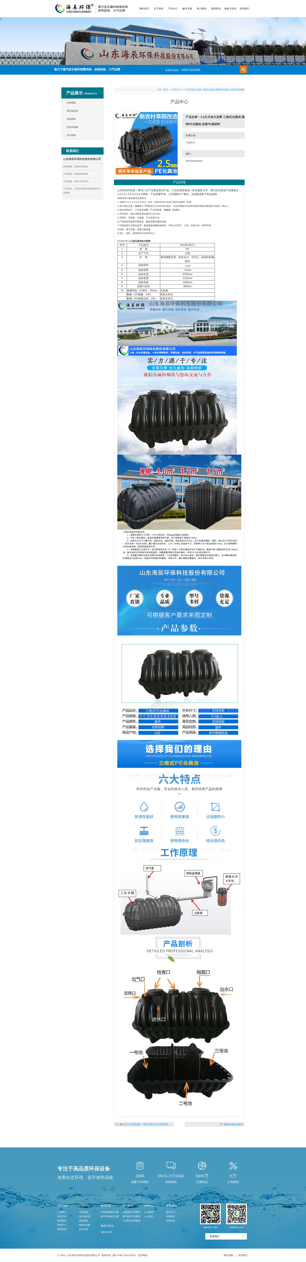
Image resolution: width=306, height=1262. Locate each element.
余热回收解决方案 (110, 1212)
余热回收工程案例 (131, 1212)
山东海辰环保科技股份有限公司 (83, 1255)
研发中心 (61, 1225)
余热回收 (71, 119)
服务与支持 (107, 1225)
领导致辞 (61, 1220)
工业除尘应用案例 (131, 1220)
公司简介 (61, 1212)
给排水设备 (72, 127)
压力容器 (71, 135)
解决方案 (106, 1205)
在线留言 (170, 1216)
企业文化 (61, 1216)
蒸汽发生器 (72, 111)
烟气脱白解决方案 (110, 1216)
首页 (166, 89)
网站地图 (228, 1255)
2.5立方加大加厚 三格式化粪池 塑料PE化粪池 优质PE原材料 (215, 89)
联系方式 (170, 1212)
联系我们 (171, 1205)
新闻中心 (149, 1205)
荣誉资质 (61, 1229)
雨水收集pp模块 (235, 1124)
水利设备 (71, 102)
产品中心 (176, 89)
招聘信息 (170, 1220)
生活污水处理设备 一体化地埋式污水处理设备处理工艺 (150, 1124)
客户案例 (128, 1205)
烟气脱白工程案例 (131, 1216)
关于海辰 (62, 1205)
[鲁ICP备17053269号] (124, 1255)
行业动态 (148, 1216)
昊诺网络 (142, 1255)
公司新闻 (148, 1212)
